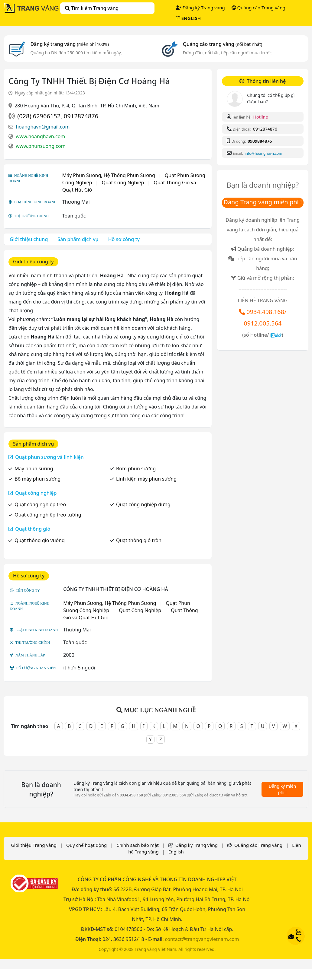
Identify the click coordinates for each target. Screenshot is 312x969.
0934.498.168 (265, 312)
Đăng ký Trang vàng (200, 8)
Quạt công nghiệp (36, 493)
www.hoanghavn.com (40, 136)
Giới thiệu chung (29, 239)
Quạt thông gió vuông (40, 540)
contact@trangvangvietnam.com (202, 939)
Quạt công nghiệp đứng (143, 504)
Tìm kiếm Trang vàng (92, 8)
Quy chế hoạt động (86, 845)
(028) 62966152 (38, 116)
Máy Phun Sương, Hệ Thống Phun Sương (108, 175)
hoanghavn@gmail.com (43, 126)
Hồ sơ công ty (124, 239)
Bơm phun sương (136, 468)
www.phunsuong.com (40, 146)
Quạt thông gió (32, 529)
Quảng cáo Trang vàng (258, 8)
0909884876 (260, 141)
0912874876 (81, 116)
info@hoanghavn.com (263, 153)
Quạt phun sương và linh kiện (49, 457)
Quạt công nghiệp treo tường (48, 514)
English (176, 852)
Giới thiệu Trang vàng (34, 845)
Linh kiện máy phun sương (146, 478)
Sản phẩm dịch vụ (77, 239)
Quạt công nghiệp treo (40, 504)
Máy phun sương (34, 468)
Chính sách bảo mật (137, 845)
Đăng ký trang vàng (70, 44)
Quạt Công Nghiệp (123, 182)
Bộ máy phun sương (37, 478)
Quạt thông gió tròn (138, 540)
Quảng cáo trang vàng (222, 44)
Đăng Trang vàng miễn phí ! (262, 202)
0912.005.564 (262, 323)
